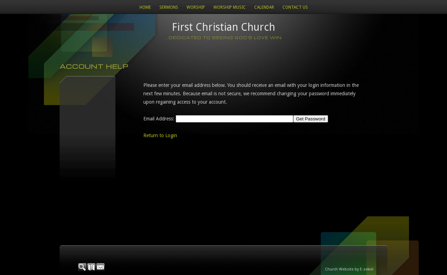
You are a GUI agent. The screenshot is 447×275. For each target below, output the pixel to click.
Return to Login (160, 135)
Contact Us (295, 7)
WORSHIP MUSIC (229, 7)
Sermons (168, 7)
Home (145, 7)
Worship (196, 7)
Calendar (264, 7)
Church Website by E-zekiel (349, 269)
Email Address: (158, 118)
